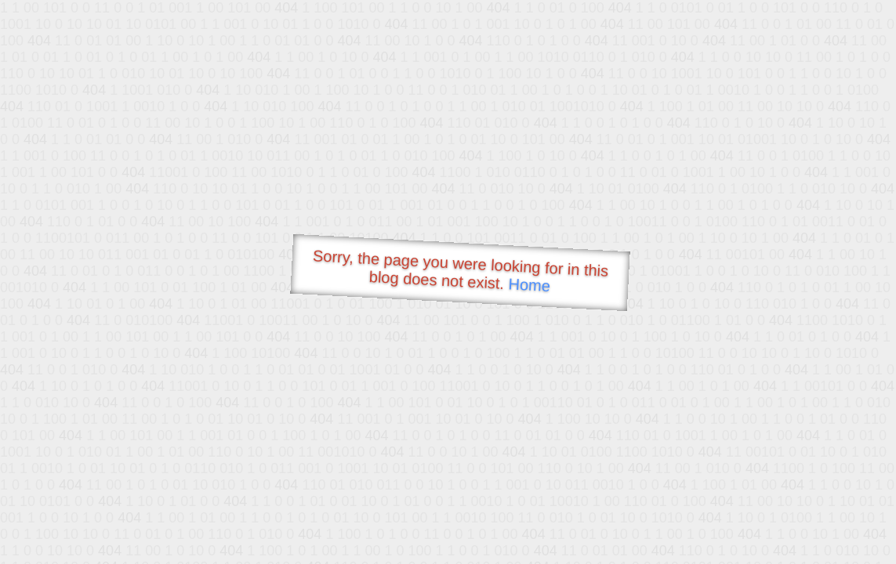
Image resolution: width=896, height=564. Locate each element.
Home (529, 285)
